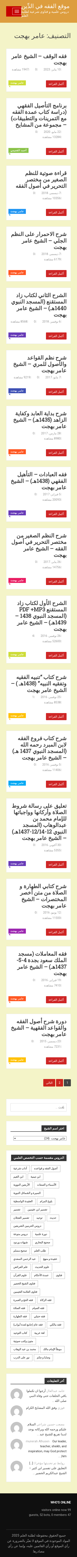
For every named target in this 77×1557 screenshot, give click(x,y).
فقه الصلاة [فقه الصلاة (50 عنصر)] (19, 1308)
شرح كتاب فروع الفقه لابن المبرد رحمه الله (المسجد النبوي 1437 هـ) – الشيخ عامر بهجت (39, 748)
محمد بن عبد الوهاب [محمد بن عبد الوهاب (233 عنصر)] (24, 1349)
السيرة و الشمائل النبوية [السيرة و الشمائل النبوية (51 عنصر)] (27, 1193)
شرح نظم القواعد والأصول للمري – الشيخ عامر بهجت (40, 364)
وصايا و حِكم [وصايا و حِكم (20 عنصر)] (43, 1357)
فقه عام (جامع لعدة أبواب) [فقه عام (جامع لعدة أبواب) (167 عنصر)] (28, 1324)
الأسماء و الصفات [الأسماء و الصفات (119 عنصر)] (46, 1184)
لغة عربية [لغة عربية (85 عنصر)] (39, 1332)
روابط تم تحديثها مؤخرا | (49, 1463)
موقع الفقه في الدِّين (45, 6)
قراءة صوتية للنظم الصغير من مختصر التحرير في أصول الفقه (41, 179)
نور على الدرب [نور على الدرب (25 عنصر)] (21, 1357)
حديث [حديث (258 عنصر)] (53, 1217)
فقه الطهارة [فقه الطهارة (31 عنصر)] (20, 1316)
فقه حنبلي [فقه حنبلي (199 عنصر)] (39, 1316)
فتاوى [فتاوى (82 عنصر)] (59, 1275)
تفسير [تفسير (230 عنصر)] (16, 1209)
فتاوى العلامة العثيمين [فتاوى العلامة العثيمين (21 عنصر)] (25, 1291)
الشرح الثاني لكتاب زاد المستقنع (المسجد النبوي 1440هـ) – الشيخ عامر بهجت (39, 305)
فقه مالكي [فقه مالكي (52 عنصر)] (55, 1324)
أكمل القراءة (56, 84)
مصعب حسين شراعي (50, 1424)
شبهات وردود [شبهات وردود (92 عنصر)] (20, 1242)
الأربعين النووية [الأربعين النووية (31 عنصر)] (21, 1184)
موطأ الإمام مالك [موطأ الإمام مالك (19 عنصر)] (52, 1349)
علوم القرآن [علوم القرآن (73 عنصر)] (20, 1275)
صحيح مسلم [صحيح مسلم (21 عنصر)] (20, 1250)
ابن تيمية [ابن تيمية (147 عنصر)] (35, 1176)
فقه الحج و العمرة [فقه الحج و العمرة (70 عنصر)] (23, 1300)
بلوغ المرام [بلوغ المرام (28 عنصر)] (46, 1201)
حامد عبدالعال (55, 1391)
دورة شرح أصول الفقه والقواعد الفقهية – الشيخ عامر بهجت (39, 1028)
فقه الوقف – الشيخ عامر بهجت (39, 59)
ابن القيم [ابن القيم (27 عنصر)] (18, 1176)
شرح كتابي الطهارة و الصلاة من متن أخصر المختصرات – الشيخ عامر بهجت (43, 896)
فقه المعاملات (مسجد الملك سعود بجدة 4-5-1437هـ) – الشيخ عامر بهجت (41, 963)
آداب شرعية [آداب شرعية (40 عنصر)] (20, 1168)
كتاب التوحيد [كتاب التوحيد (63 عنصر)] (20, 1332)
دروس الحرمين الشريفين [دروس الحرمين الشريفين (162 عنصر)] (27, 1225)
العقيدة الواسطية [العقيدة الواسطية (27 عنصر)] (23, 1201)
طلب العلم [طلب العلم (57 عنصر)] (40, 1250)
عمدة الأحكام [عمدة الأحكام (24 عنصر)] (41, 1275)
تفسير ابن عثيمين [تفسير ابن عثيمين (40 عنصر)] (37, 1209)
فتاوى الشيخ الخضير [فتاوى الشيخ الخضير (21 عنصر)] (24, 1283)
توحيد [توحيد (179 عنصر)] (39, 1217)
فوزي (60, 1408)
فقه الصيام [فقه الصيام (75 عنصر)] (38, 1308)
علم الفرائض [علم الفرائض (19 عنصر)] (20, 1267)
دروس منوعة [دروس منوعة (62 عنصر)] (20, 1234)
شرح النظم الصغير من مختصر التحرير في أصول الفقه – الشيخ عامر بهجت (39, 545)
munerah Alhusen (37, 1441)
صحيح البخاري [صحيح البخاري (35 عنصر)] (42, 1242)
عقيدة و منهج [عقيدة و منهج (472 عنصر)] (50, 1258)
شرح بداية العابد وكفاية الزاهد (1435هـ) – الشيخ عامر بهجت (40, 420)
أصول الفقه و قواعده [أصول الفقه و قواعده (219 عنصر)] (45, 1168)
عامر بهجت (17, 82)
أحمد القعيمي (18, 150)
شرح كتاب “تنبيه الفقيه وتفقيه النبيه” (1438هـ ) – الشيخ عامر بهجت (39, 683)
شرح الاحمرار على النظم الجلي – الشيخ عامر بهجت (39, 240)
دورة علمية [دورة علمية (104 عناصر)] (41, 1234)
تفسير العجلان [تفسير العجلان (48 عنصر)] (21, 1217)
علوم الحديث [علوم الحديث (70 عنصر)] (42, 1267)
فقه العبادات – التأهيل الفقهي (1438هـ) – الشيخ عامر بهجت (39, 481)
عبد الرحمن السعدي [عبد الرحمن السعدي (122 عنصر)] (24, 1258)
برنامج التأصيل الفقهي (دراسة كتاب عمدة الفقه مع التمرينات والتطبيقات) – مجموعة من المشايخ (39, 115)
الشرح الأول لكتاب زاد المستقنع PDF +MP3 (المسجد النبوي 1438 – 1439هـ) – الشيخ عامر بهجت (41, 616)
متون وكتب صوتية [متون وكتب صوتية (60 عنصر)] (23, 1341)
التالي (49, 1082)
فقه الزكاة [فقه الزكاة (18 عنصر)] (45, 1300)
